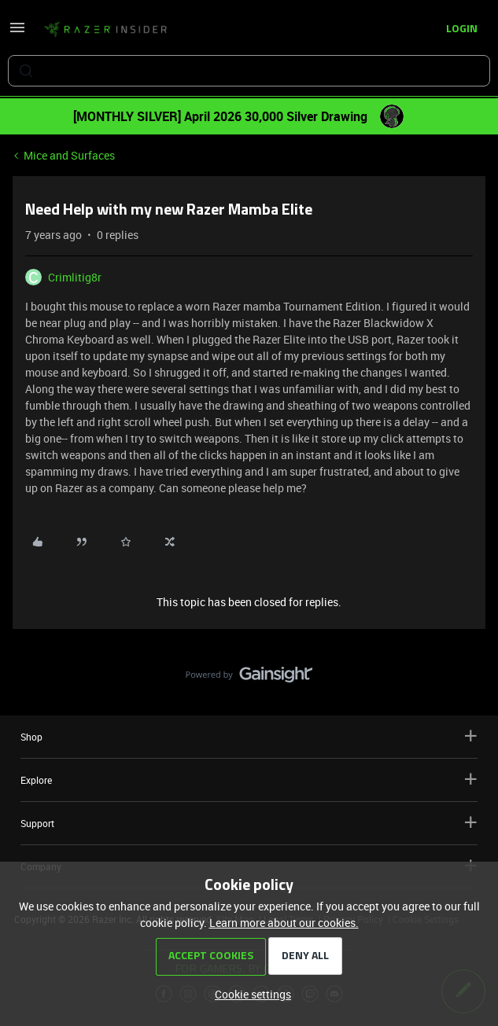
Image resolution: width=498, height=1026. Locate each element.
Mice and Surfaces (69, 155)
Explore (249, 779)
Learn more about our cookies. (284, 922)
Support (249, 822)
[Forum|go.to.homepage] (105, 29)
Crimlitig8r (74, 277)
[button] (17, 32)
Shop (249, 736)
